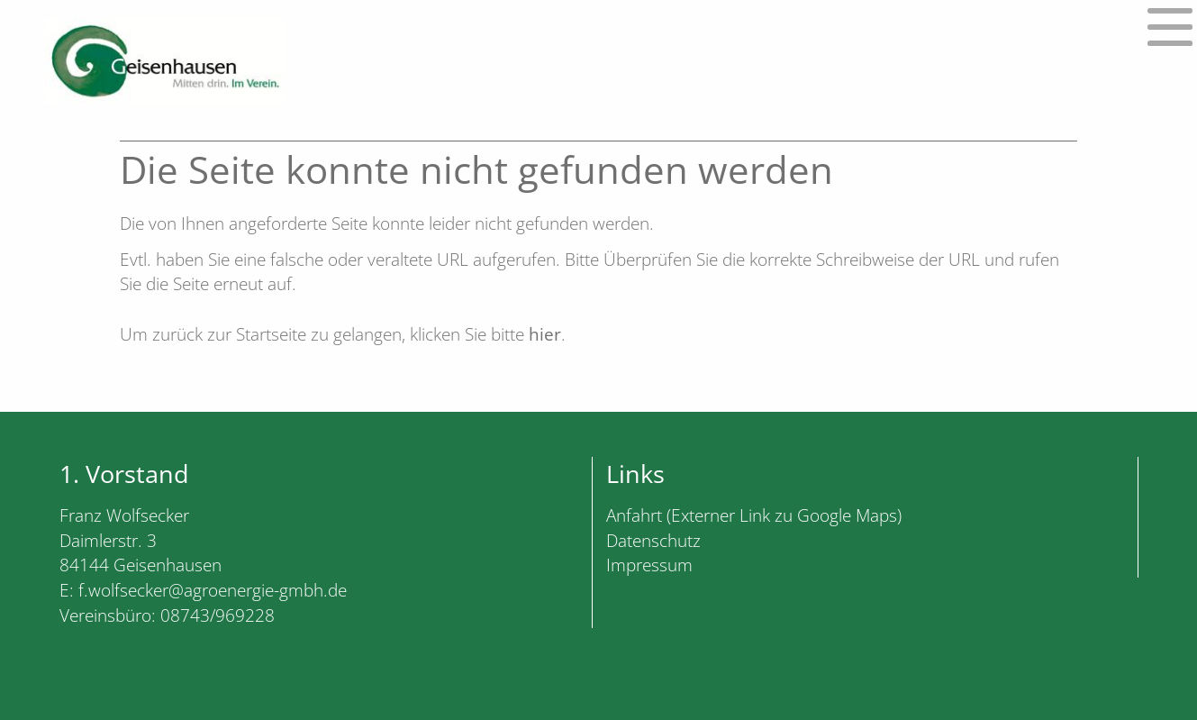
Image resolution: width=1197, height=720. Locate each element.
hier (545, 334)
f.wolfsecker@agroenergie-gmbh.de (212, 590)
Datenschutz (653, 540)
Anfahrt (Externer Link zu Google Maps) (754, 515)
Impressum (649, 564)
